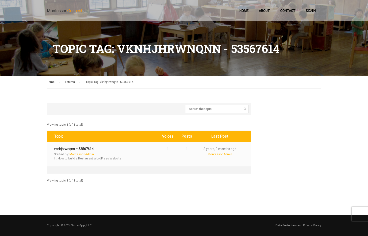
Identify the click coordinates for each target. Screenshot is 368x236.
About (264, 11)
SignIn (311, 11)
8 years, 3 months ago (219, 149)
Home (244, 11)
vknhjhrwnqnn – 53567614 (73, 149)
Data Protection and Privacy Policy (298, 225)
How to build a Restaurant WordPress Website (89, 158)
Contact (287, 11)
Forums (70, 82)
